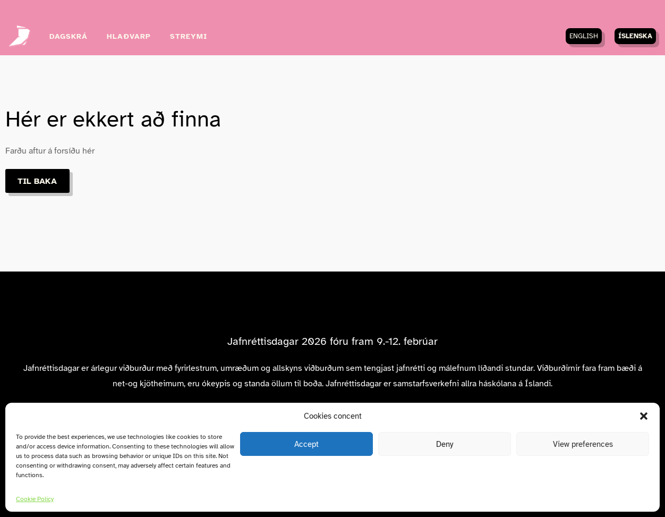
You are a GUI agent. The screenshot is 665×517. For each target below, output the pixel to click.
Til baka (37, 181)
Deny (444, 444)
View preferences (583, 444)
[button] (643, 416)
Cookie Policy (35, 499)
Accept (306, 444)
